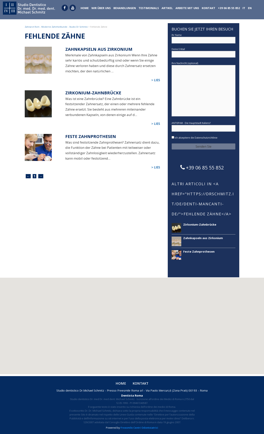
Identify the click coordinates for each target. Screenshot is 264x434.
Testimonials (149, 8)
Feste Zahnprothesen (90, 136)
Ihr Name (203, 37)
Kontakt (208, 8)
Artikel (167, 8)
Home (85, 8)
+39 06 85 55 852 (229, 8)
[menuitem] (244, 8)
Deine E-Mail (203, 51)
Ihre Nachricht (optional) (203, 89)
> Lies (155, 80)
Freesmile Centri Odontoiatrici (139, 427)
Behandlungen (124, 8)
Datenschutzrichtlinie (206, 137)
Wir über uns (101, 8)
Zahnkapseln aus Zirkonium (98, 49)
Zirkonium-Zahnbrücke (93, 92)
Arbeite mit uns (187, 8)
